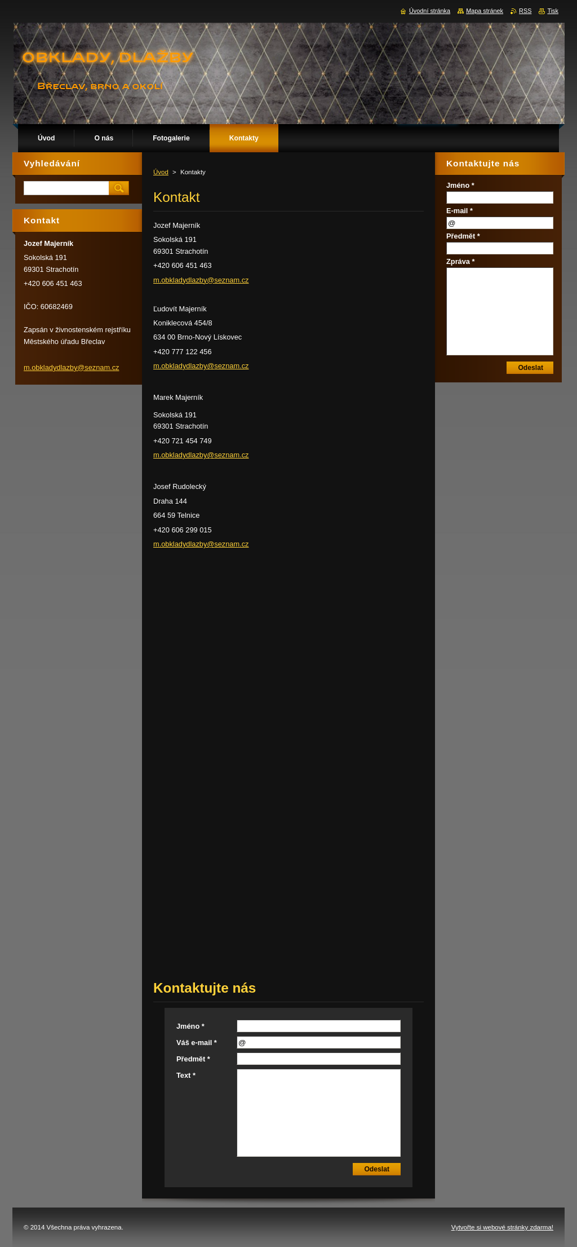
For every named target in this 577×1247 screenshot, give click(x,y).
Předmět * (193, 1059)
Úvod (160, 172)
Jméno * (190, 1026)
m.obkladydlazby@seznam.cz (201, 280)
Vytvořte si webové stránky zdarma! (502, 1227)
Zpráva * (460, 261)
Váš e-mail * (196, 1042)
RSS (525, 10)
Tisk (552, 10)
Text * (186, 1075)
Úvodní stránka (429, 10)
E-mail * (459, 210)
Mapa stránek (484, 10)
